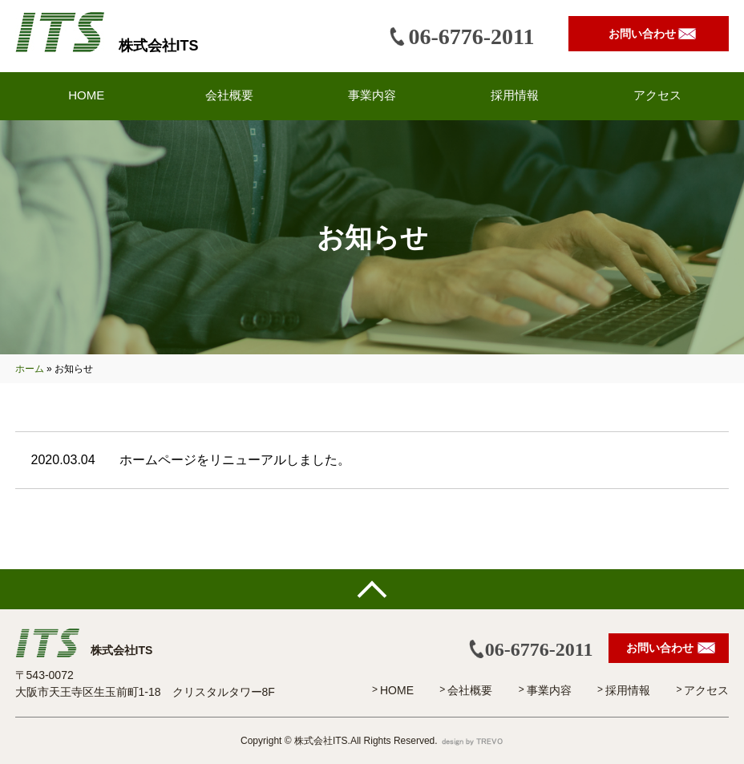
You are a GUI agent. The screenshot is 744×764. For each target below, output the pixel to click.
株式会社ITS (159, 46)
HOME (397, 690)
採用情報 (627, 690)
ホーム (29, 368)
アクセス (706, 690)
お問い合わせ (642, 33)
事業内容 (549, 690)
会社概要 (469, 690)
